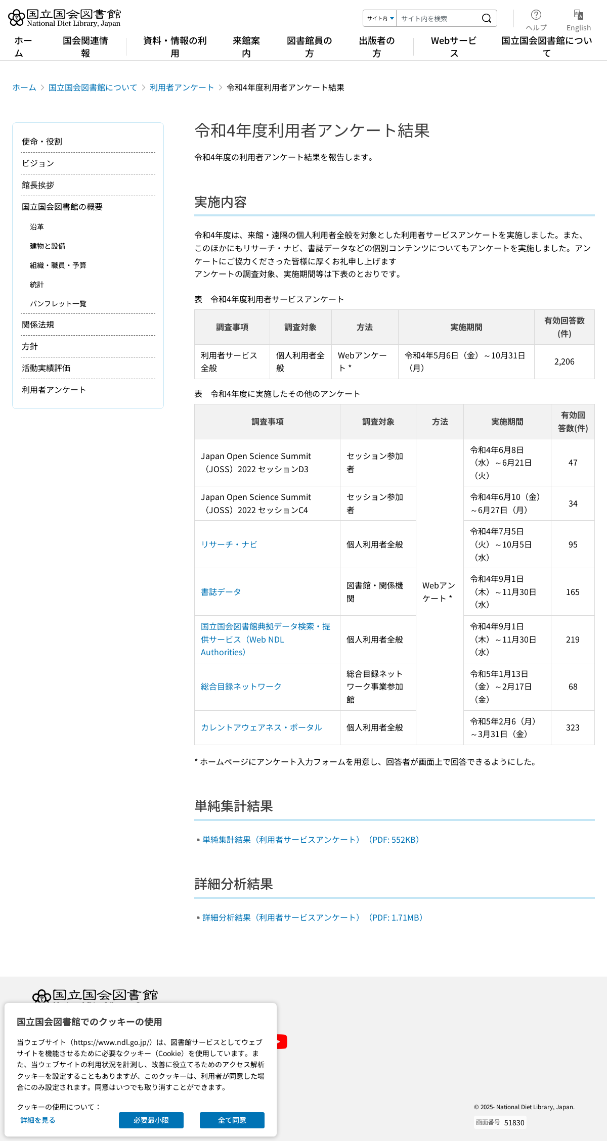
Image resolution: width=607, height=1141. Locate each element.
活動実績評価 (46, 367)
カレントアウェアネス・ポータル (261, 727)
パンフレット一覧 (58, 303)
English (579, 19)
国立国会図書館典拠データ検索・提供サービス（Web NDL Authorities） (265, 639)
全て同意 (232, 1120)
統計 (37, 284)
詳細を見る (38, 1120)
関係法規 (38, 324)
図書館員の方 (309, 46)
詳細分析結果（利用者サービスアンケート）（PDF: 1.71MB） (314, 917)
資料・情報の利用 (175, 46)
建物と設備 (47, 246)
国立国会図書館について (546, 46)
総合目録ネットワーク (241, 686)
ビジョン (38, 163)
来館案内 (246, 46)
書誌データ (221, 591)
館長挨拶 (38, 184)
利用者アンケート (182, 87)
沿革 (37, 226)
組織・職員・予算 (58, 265)
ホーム (23, 46)
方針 (30, 346)
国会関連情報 (85, 46)
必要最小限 (151, 1120)
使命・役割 (42, 141)
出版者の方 (377, 46)
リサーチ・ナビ (229, 544)
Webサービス (454, 46)
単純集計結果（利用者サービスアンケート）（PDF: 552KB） (313, 839)
